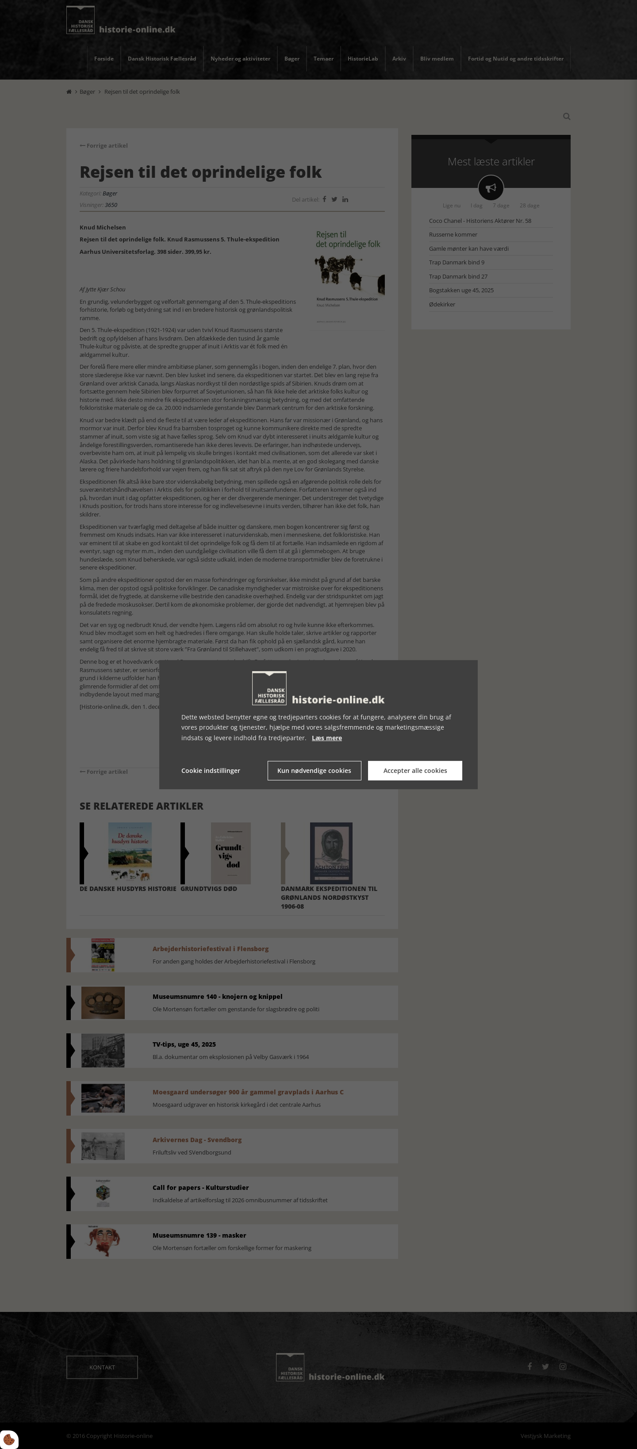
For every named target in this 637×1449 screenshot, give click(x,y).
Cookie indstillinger (210, 770)
